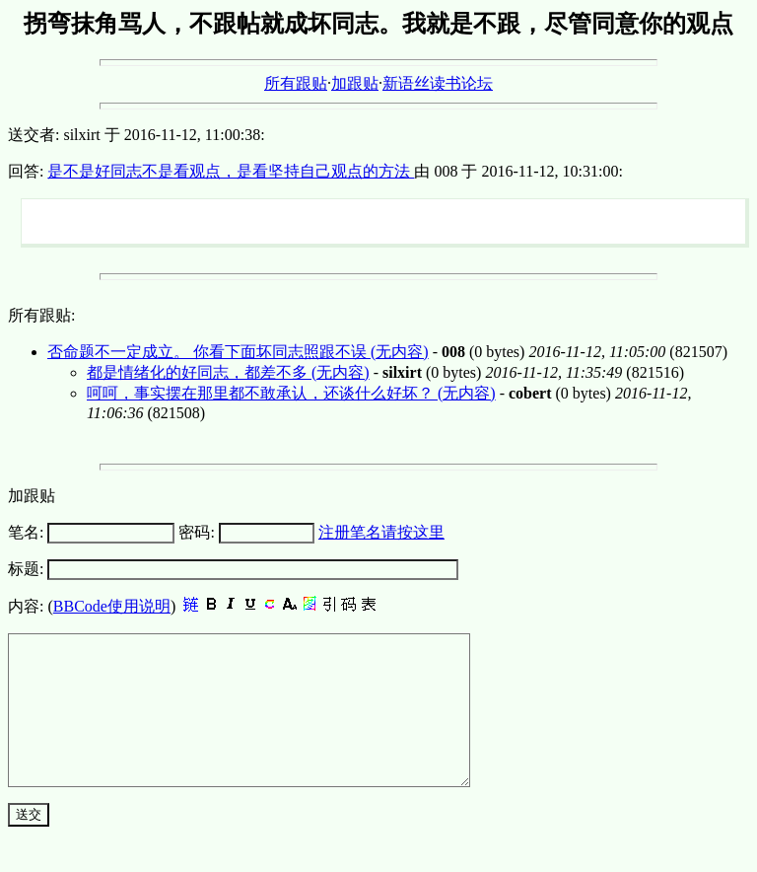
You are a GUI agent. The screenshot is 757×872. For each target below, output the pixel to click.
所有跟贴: (41, 315)
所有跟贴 (295, 83)
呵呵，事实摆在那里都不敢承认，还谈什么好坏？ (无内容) (291, 393)
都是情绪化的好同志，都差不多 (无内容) (228, 372)
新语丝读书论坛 (437, 83)
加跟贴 (354, 83)
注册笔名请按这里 (381, 532)
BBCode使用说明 (112, 606)
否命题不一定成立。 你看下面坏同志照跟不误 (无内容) (238, 351)
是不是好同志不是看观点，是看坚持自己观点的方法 (230, 171)
